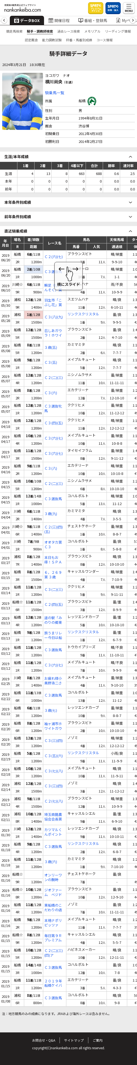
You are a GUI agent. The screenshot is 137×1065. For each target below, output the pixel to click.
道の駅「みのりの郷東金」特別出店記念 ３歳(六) (53, 620)
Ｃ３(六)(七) (53, 438)
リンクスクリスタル (83, 314)
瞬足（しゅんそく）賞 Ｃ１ (53, 287)
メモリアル (92, 31)
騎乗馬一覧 (54, 92)
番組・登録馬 (92, 20)
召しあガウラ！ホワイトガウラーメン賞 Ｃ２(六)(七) (53, 333)
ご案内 (97, 1040)
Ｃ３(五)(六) (53, 756)
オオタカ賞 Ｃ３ (53, 544)
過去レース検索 (68, 31)
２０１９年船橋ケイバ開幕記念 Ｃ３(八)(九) (53, 983)
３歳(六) (50, 862)
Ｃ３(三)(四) (53, 740)
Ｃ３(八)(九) (53, 317)
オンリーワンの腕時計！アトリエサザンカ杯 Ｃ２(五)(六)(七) (53, 877)
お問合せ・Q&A (43, 1040)
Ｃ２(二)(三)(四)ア (53, 953)
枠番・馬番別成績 (79, 39)
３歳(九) (50, 514)
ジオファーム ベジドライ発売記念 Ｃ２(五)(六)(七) (53, 892)
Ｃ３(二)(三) (53, 589)
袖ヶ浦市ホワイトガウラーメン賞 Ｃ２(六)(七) (53, 726)
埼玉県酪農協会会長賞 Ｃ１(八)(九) (53, 817)
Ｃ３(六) (50, 393)
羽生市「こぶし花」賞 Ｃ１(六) (53, 302)
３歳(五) (50, 347)
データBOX (27, 20)
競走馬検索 (14, 31)
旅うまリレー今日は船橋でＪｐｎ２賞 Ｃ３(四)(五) (54, 635)
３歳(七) (50, 710)
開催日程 (59, 20)
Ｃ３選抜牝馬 (53, 408)
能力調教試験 (52, 39)
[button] (4, 20)
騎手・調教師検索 (40, 31)
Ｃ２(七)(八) (53, 801)
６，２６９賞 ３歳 (53, 575)
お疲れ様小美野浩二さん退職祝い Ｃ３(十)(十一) (53, 680)
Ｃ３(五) (50, 362)
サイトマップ (74, 1040)
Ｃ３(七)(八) (53, 771)
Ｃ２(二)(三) (53, 377)
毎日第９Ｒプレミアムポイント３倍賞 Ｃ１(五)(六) (54, 938)
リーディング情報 (118, 31)
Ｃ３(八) (50, 468)
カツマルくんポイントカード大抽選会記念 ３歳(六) (53, 832)
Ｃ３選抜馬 (53, 272)
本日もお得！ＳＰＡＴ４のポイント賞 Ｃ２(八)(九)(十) (53, 560)
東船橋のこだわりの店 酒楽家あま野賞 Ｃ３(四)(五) (54, 907)
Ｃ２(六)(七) (53, 257)
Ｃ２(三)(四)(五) (53, 529)
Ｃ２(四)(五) (53, 604)
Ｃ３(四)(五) (53, 423)
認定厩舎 (31, 39)
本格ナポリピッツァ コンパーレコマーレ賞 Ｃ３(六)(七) (53, 923)
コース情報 (104, 39)
